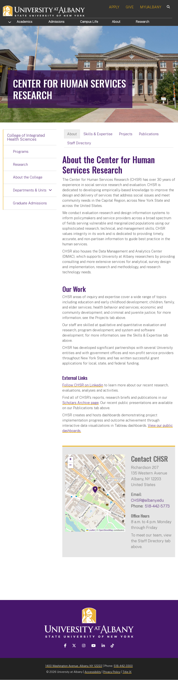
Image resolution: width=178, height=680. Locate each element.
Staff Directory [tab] (79, 143)
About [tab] (72, 134)
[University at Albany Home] (44, 10)
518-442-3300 (123, 665)
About (116, 22)
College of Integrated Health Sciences (26, 137)
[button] (95, 489)
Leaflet (90, 530)
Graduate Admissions (30, 203)
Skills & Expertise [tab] (97, 134)
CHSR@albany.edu (147, 500)
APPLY (114, 7)
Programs (20, 152)
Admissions (56, 22)
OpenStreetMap (106, 530)
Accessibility (93, 671)
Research (142, 22)
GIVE (130, 7)
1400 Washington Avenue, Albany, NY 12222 (73, 665)
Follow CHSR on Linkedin (82, 385)
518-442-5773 (157, 506)
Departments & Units (29, 190)
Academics (24, 22)
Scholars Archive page (80, 403)
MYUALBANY (150, 7)
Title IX (127, 671)
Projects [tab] (125, 134)
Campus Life (89, 22)
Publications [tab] (149, 134)
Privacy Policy (111, 671)
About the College (27, 177)
